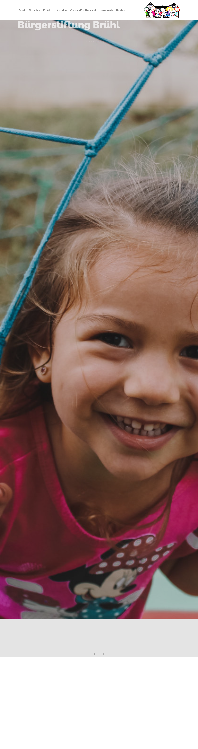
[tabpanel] (99, 319)
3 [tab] (103, 654)
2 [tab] (99, 654)
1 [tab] (94, 654)
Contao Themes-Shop (161, 10)
